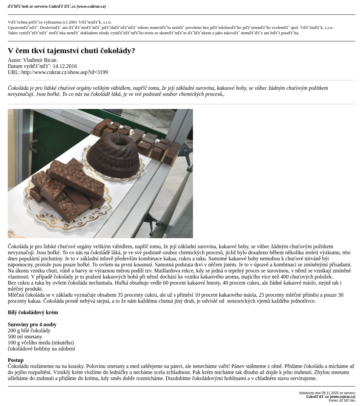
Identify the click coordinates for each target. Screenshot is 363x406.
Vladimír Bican (39, 60)
